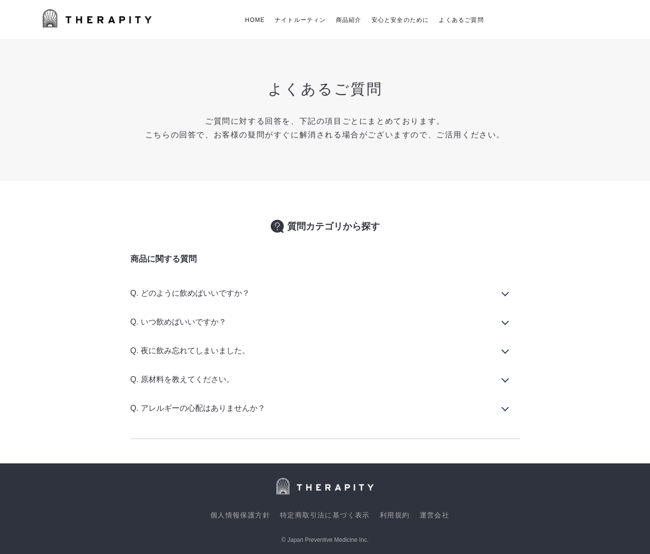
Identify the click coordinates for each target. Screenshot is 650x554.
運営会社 (435, 515)
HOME (255, 20)
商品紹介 (349, 20)
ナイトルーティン (300, 20)
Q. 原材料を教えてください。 (182, 379)
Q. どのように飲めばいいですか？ (190, 293)
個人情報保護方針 (240, 515)
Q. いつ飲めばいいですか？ (178, 322)
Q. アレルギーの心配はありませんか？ (197, 408)
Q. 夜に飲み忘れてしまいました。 (190, 350)
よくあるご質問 (461, 20)
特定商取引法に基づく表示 (325, 515)
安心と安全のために (400, 20)
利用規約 (395, 515)
